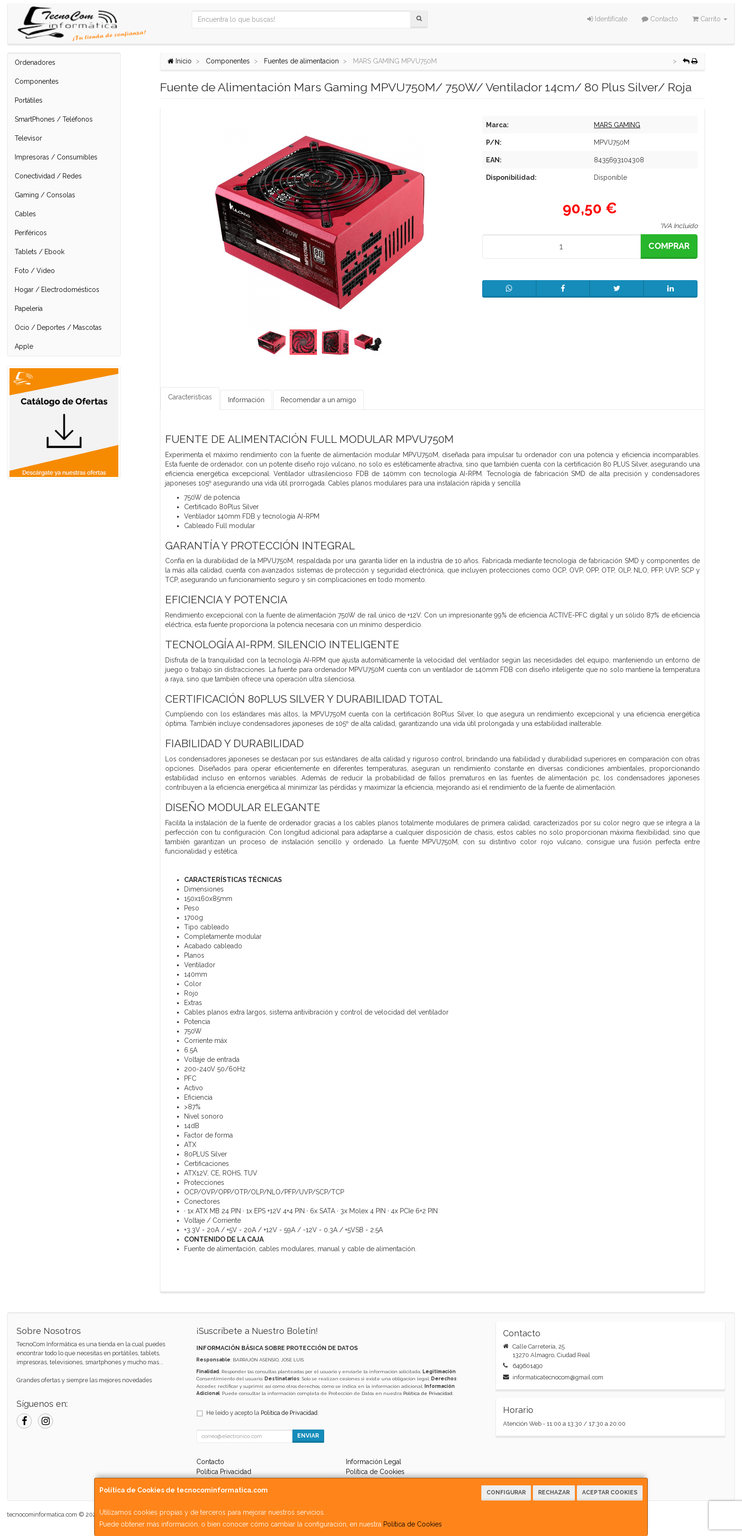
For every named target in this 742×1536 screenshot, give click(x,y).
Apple (24, 346)
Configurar (506, 1492)
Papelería (29, 308)
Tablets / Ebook (39, 252)
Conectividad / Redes (48, 176)
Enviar (308, 1435)
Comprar (668, 246)
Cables (25, 214)
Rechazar (554, 1492)
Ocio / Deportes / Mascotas (58, 327)
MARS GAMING (617, 125)
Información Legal (373, 1461)
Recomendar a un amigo (318, 400)
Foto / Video (35, 270)
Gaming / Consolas (45, 195)
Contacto (660, 19)
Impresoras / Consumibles (56, 157)
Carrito (709, 19)
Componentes (37, 81)
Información (246, 400)
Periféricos (31, 233)
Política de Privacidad (427, 1393)
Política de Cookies (412, 1524)
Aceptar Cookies (609, 1492)
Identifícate (607, 19)
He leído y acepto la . (262, 1412)
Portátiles (29, 100)
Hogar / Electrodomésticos (57, 289)
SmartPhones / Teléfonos (54, 119)
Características (190, 397)
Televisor (28, 138)
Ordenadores (35, 62)
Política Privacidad (223, 1471)
